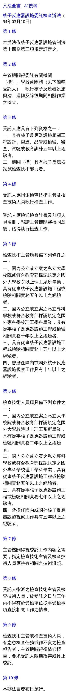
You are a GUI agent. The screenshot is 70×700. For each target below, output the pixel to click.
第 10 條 (10, 677)
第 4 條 (9, 183)
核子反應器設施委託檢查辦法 (32, 15)
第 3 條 (9, 117)
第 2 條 (9, 64)
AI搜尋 (31, 5)
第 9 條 (9, 624)
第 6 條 (9, 391)
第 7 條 (9, 538)
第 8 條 (9, 578)
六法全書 (12, 5)
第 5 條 (9, 243)
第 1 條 (9, 31)
